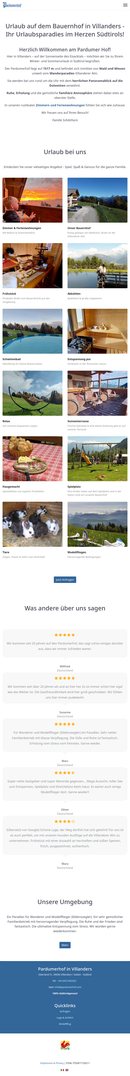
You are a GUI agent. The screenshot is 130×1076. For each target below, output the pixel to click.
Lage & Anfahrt (65, 1017)
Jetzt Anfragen (65, 580)
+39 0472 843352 (67, 980)
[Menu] (125, 5)
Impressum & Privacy (52, 1063)
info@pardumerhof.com (68, 987)
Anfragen (65, 1011)
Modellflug (65, 1023)
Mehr (65, 945)
